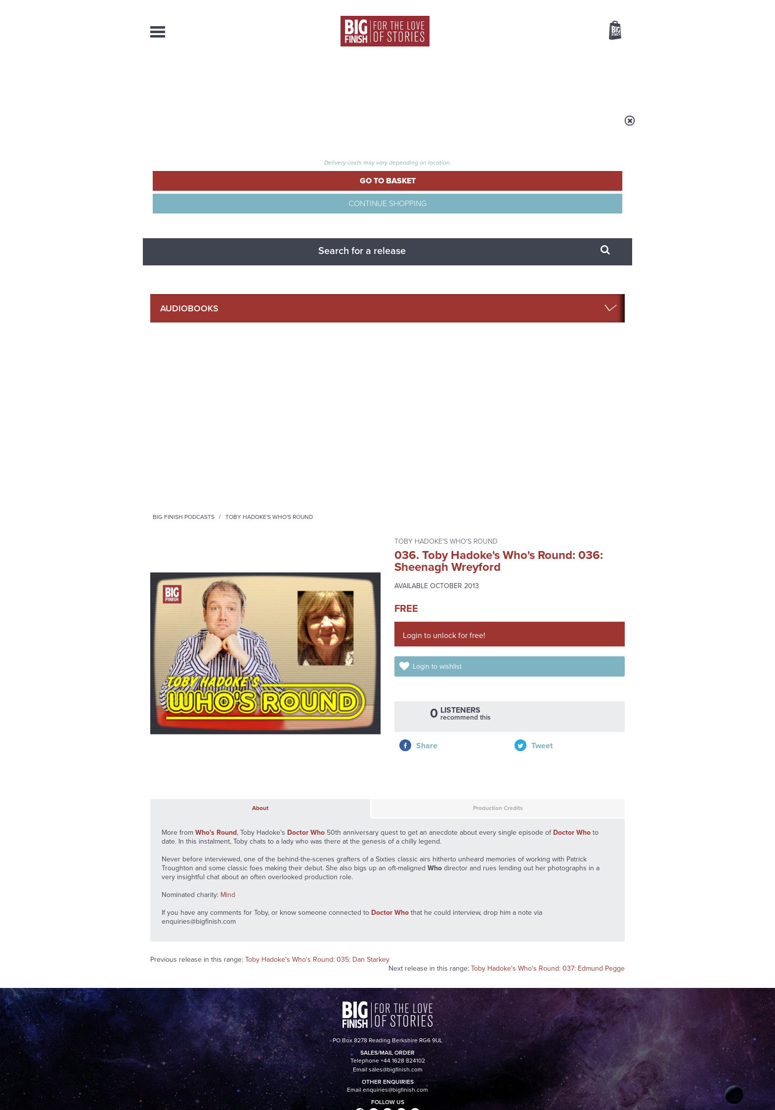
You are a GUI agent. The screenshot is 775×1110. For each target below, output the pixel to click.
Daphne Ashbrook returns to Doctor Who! (300, 860)
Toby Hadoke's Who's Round (392, 127)
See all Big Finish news (574, 737)
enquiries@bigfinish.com (406, 1008)
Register (601, 6)
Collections (284, 79)
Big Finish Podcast (496, 649)
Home (207, 127)
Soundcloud (561, 640)
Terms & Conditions (359, 1083)
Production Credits (410, 418)
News (427, 79)
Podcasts (486, 79)
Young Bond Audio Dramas (304, 754)
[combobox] (535, 57)
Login (570, 6)
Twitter (460, 640)
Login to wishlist (448, 279)
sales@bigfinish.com (317, 1008)
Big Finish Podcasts (307, 127)
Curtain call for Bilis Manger (529, 860)
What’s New (364, 79)
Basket (609, 31)
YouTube (519, 640)
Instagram (488, 640)
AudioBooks (203, 79)
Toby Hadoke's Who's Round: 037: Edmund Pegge (548, 584)
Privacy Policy (171, 684)
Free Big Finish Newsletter (13, 221)
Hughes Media (201, 1095)
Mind (227, 510)
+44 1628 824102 (326, 999)
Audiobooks (246, 127)
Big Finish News (196, 735)
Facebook (431, 640)
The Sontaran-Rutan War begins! (543, 761)
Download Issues (602, 1018)
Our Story (612, 1000)
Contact (604, 79)
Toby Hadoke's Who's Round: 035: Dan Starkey (317, 575)
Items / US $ (562, 31)
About (546, 79)
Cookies (318, 1083)
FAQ (619, 1009)
